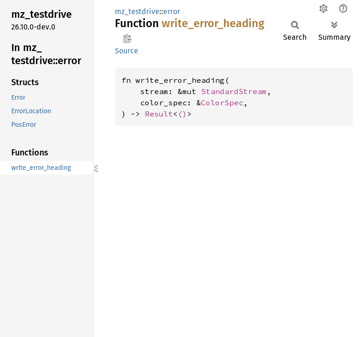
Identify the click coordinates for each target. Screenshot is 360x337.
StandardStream (234, 91)
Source (126, 50)
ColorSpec (222, 102)
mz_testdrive (137, 11)
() (182, 113)
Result (159, 113)
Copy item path (127, 38)
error (171, 11)
